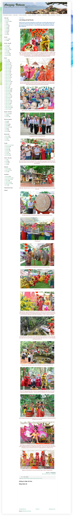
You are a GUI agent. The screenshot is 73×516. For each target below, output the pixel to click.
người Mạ (7, 93)
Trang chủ (37, 509)
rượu (6, 164)
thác (6, 31)
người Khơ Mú (8, 81)
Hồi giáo (6, 149)
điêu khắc (7, 55)
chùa (6, 125)
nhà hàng (7, 168)
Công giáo (7, 146)
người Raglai (7, 97)
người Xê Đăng (8, 107)
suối (6, 28)
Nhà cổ (6, 136)
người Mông (7, 90)
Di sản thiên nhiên (8, 177)
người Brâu (7, 64)
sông (6, 30)
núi (5, 24)
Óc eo (6, 152)
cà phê (6, 162)
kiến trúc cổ (7, 49)
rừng (6, 27)
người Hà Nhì (7, 74)
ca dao (6, 46)
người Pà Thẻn (8, 96)
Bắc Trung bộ (30, 478)
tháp (6, 128)
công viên (7, 137)
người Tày (7, 104)
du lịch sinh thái (8, 183)
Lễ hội (34, 478)
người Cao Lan (8, 65)
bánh (6, 161)
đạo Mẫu (7, 153)
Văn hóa (40, 478)
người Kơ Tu (7, 83)
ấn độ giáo (7, 155)
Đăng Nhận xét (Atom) (27, 511)
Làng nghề (7, 113)
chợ (6, 115)
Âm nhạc (7, 53)
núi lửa (6, 25)
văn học (6, 52)
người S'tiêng (7, 100)
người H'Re (7, 71)
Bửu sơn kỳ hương (8, 145)
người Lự (7, 87)
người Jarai (7, 75)
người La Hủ (7, 84)
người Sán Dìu (8, 101)
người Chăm (7, 67)
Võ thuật (6, 45)
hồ (5, 22)
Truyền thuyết (7, 182)
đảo (6, 34)
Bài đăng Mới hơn (22, 509)
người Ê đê (7, 109)
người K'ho (7, 78)
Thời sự (6, 180)
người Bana (7, 62)
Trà (6, 159)
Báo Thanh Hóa (24, 478)
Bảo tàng (7, 176)
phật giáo (7, 150)
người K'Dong (7, 77)
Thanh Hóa (37, 478)
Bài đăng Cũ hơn (52, 509)
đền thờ (6, 131)
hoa (6, 40)
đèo (6, 32)
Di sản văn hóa (8, 179)
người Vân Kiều (8, 106)
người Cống (7, 68)
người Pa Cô (7, 94)
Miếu (6, 121)
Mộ (5, 122)
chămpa (6, 61)
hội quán (7, 116)
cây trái (6, 39)
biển (6, 19)
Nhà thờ (6, 124)
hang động (7, 21)
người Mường (7, 91)
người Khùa (7, 80)
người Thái (7, 103)
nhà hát (6, 140)
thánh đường (7, 127)
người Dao (7, 70)
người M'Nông (8, 88)
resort (6, 171)
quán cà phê (7, 170)
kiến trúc (6, 48)
